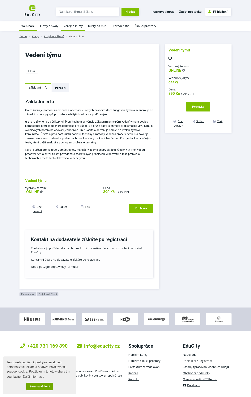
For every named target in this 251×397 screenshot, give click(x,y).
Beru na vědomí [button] (39, 386)
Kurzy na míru (98, 26)
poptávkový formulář (64, 266)
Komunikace (27, 294)
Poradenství (121, 26)
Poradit (60, 87)
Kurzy (35, 36)
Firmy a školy (49, 26)
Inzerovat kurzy (163, 12)
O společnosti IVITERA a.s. (200, 379)
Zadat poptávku (190, 12)
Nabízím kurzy (137, 354)
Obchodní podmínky (196, 373)
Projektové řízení (54, 36)
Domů (23, 36)
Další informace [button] (33, 376)
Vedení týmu (76, 36)
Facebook (191, 385)
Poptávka (141, 208)
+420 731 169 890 (44, 346)
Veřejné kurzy (73, 26)
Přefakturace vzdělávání (144, 367)
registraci (93, 259)
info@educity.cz (98, 346)
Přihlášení (217, 12)
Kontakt (133, 379)
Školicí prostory (145, 26)
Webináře (28, 26)
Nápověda (190, 354)
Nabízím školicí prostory (144, 361)
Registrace (206, 361)
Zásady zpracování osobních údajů (206, 367)
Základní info (38, 87)
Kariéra (133, 373)
